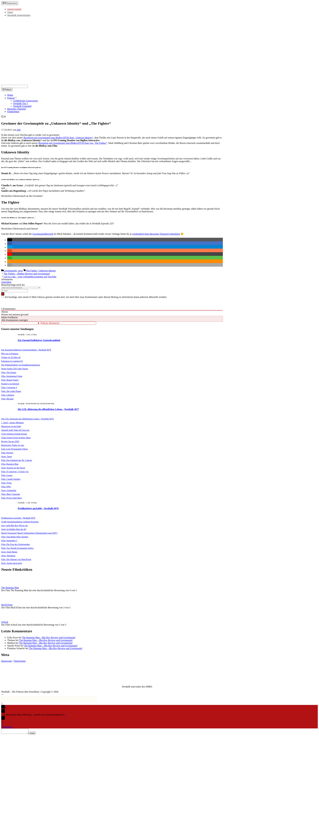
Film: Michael (7, 399)
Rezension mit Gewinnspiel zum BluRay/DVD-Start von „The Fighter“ (72, 143)
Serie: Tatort (6, 456)
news (20, 270)
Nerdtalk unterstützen (18, 15)
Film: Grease (6, 475)
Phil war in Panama (9, 353)
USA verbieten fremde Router (14, 434)
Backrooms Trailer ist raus (12, 445)
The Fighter (31, 270)
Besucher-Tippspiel (16, 109)
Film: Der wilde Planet (11, 391)
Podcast (12, 98)
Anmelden (6, 282)
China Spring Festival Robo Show (16, 437)
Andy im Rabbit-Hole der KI (13, 529)
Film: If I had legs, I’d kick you (14, 471)
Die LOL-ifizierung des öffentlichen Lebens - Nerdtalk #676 (27, 419)
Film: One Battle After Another (14, 537)
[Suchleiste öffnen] (3, 117)
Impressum (6, 661)
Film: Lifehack (7, 395)
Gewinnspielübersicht (42, 234)
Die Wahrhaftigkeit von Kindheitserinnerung (20, 365)
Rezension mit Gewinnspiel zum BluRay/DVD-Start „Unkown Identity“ (58, 137)
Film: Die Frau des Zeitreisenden (15, 544)
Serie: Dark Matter (9, 552)
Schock (4, 622)
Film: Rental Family (10, 380)
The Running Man (10, 587)
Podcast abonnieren (50, 323)
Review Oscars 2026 (10, 441)
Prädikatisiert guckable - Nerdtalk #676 (38, 508)
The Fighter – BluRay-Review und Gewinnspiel (27, 273)
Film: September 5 (9, 540)
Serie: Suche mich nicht (11, 563)
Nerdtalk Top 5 (20, 103)
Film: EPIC (6, 486)
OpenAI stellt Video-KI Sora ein (15, 430)
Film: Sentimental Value (11, 376)
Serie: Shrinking (8, 555)
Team (10, 12)
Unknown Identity (47, 270)
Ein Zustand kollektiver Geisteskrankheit (39, 340)
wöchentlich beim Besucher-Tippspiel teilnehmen (156, 234)
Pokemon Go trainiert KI (12, 361)
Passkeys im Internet (10, 384)
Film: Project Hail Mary (11, 498)
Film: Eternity (7, 453)
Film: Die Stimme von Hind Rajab (16, 559)
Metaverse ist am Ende (11, 426)
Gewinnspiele (14, 9)
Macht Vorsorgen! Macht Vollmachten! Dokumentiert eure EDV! (29, 533)
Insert (35, 734)
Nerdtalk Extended (22, 106)
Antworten (7, 727)
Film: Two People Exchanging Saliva (17, 548)
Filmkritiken (13, 111)
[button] (9, 240)
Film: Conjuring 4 (9, 387)
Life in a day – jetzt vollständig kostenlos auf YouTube (30, 276)
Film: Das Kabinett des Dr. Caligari (16, 460)
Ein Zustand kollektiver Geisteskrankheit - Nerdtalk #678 (26, 350)
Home (10, 95)
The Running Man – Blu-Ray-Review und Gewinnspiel (48, 637)
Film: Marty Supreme (10, 494)
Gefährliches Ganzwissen (25, 100)
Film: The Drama (8, 372)
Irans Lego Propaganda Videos (14, 449)
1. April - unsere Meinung (12, 422)
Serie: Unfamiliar (8, 490)
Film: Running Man (9, 464)
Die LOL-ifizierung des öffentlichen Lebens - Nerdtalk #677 (48, 409)
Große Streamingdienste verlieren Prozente (20, 522)
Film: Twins (6, 483)
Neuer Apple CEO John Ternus (14, 368)
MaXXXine (7, 605)
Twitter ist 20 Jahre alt (10, 357)
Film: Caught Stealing (10, 479)
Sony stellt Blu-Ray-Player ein (14, 525)
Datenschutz (20, 661)
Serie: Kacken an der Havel (13, 468)
